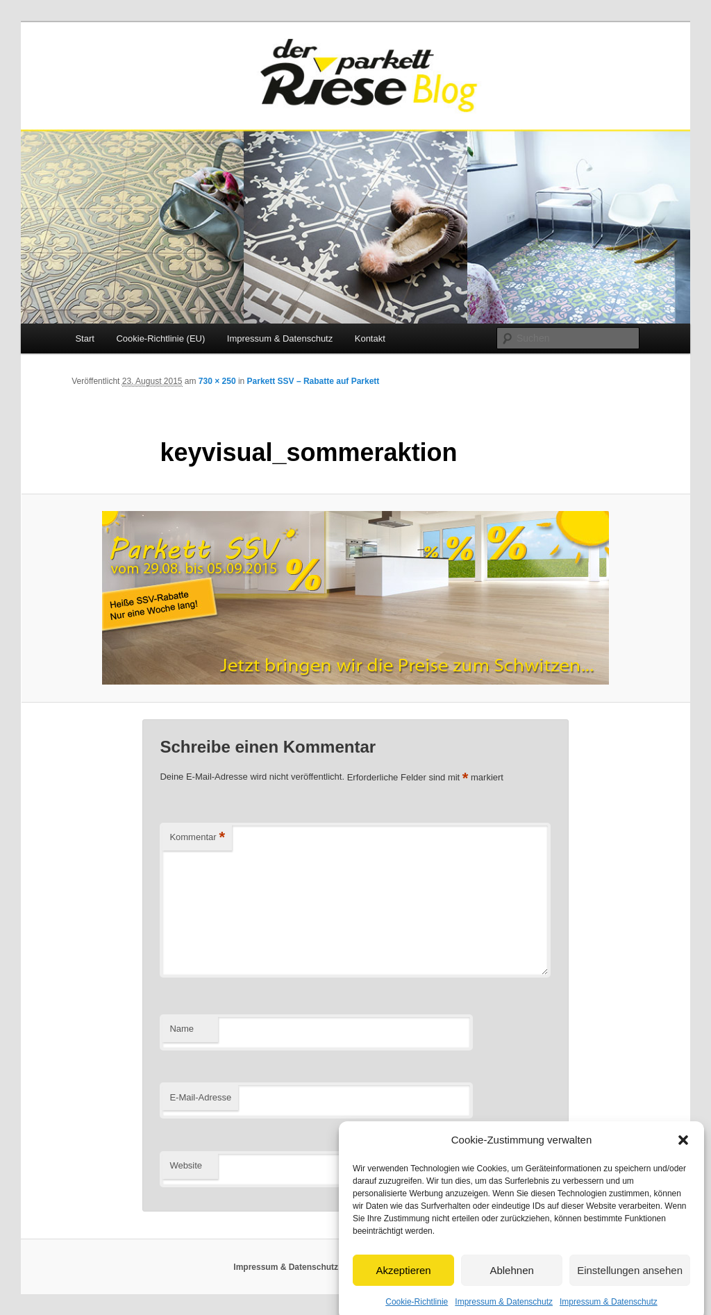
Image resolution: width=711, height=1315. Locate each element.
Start (84, 338)
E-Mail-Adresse (200, 1097)
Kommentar (197, 838)
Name (181, 1028)
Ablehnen (511, 1284)
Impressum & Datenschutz (280, 338)
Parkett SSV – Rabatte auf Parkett (313, 381)
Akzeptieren (403, 1284)
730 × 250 (217, 381)
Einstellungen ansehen (630, 1284)
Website (185, 1165)
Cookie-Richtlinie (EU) (160, 338)
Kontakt (370, 338)
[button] (683, 1154)
